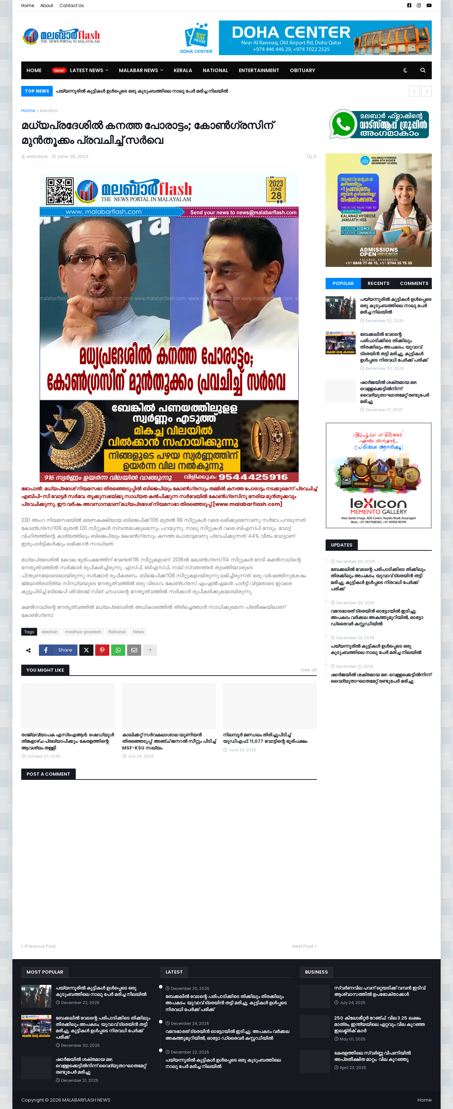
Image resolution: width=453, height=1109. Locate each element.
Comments (414, 283)
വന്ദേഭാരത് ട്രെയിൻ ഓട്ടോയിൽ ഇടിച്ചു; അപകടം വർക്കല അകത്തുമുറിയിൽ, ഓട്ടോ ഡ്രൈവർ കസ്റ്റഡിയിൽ (377, 617)
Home (27, 5)
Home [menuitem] (34, 70)
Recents (379, 283)
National (117, 632)
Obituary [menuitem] (302, 70)
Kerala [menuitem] (183, 70)
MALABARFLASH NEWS (86, 1100)
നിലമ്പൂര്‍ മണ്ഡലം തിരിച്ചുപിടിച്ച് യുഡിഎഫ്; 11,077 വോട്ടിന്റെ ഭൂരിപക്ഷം (265, 738)
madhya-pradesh (83, 632)
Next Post (302, 946)
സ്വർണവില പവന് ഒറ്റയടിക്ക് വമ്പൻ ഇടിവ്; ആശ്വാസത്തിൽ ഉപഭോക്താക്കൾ (380, 991)
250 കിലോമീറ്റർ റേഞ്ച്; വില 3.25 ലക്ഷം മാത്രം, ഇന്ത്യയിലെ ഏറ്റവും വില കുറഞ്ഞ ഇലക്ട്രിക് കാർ (379, 1024)
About (46, 5)
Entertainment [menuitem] (259, 70)
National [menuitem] (215, 70)
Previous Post (40, 946)
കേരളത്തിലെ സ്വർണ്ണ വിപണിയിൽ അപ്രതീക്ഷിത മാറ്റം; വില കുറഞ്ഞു (372, 1056)
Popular (343, 283)
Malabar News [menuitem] (138, 70)
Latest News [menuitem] (86, 70)
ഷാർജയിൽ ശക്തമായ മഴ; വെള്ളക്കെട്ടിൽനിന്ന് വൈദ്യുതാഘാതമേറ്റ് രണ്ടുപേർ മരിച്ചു (394, 392)
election (49, 110)
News (138, 632)
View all (308, 670)
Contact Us (71, 5)
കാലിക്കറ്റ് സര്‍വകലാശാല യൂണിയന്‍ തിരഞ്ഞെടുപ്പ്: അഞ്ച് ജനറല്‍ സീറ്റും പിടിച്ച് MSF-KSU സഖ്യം (169, 741)
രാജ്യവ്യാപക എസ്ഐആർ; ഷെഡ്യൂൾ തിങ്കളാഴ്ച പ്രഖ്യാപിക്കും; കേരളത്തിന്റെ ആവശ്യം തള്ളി (67, 741)
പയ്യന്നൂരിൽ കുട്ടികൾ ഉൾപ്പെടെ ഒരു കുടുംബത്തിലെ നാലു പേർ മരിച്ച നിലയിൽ (142, 91)
